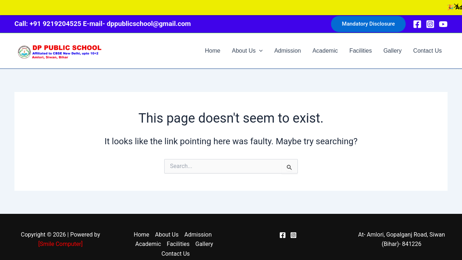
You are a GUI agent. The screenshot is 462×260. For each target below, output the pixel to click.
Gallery (392, 47)
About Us (247, 46)
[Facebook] (417, 20)
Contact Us (427, 47)
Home (213, 47)
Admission (287, 47)
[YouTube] (443, 20)
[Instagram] (430, 20)
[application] (259, 46)
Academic (325, 47)
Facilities (360, 47)
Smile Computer (60, 240)
